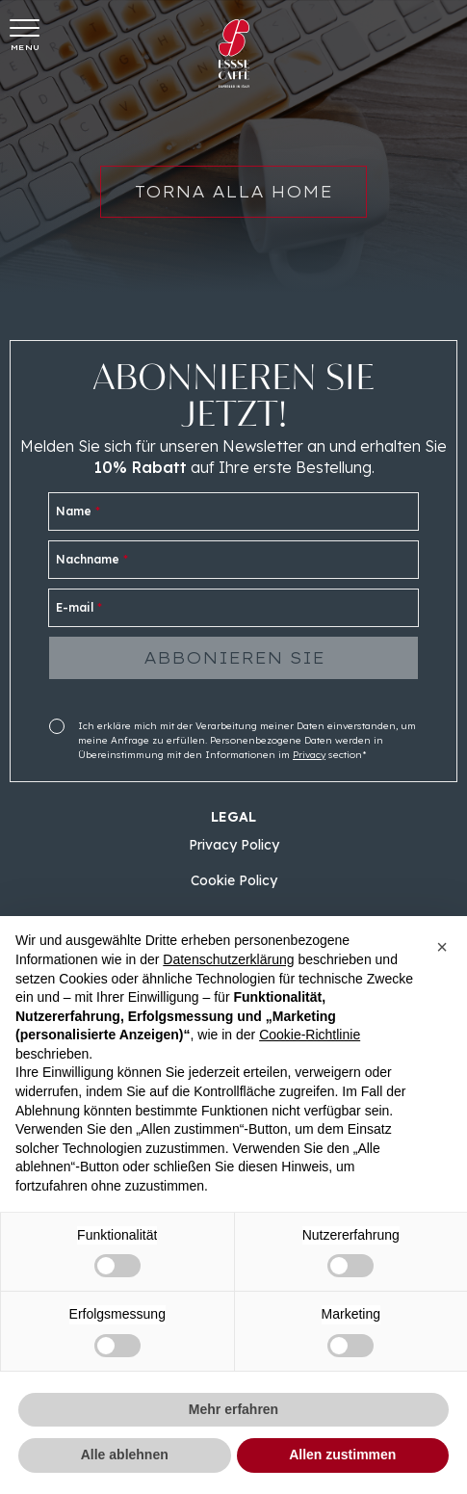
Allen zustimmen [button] (342, 1454)
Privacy (309, 754)
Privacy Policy (234, 844)
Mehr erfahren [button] (233, 1409)
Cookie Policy (234, 880)
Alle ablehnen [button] (125, 1454)
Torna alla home (233, 199)
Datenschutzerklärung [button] (228, 959)
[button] (442, 946)
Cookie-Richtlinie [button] (309, 1034)
